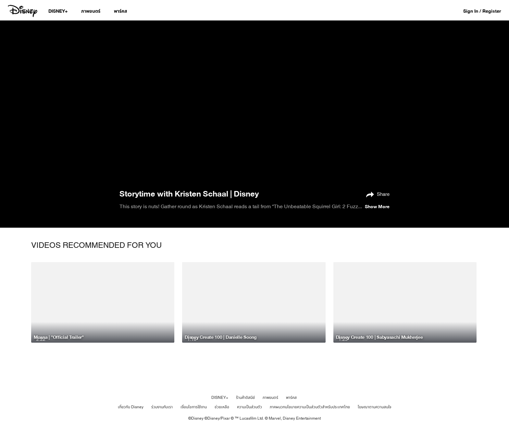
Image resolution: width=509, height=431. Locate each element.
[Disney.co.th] (23, 11)
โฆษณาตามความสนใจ (374, 407)
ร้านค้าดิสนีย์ (245, 397)
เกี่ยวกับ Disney (130, 407)
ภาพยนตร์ (270, 397)
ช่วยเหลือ (222, 407)
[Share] (376, 193)
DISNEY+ (219, 397)
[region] (254, 104)
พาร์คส (291, 397)
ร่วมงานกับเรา (162, 407)
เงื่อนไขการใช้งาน (193, 407)
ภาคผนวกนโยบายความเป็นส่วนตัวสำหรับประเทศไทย (310, 407)
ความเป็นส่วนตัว (249, 407)
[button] (485, 11)
